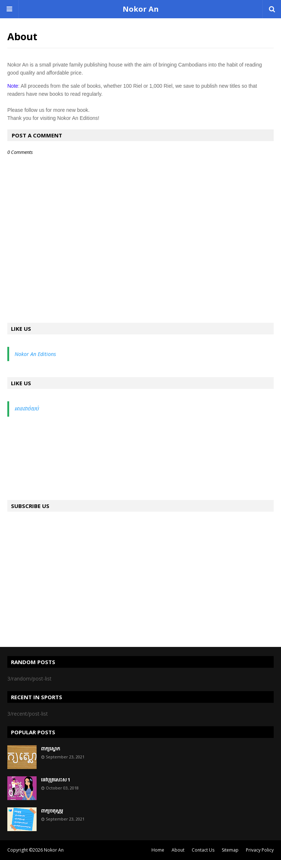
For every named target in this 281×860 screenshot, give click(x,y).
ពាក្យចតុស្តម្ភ (52, 810)
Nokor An (141, 9)
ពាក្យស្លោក (50, 748)
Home (157, 850)
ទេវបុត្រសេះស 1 (55, 779)
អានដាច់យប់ (27, 408)
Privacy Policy (260, 850)
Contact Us (203, 850)
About (178, 850)
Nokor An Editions (35, 354)
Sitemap (230, 850)
